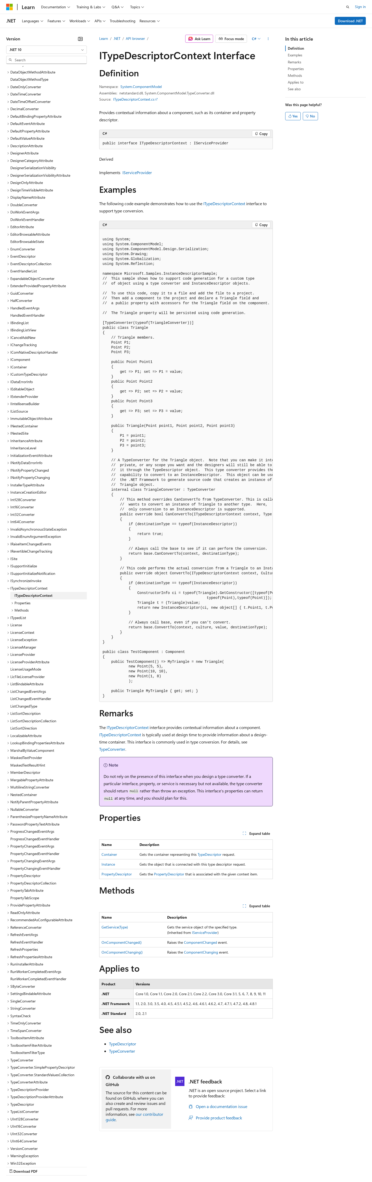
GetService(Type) (115, 927)
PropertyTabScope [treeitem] (24, 853)
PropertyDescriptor (117, 874)
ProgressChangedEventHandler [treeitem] (34, 794)
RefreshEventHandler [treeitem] (26, 897)
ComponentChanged (200, 942)
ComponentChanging (201, 952)
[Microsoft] (9, 7)
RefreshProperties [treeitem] (24, 904)
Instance (108, 864)
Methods (295, 75)
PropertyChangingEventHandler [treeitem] (35, 823)
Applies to (296, 82)
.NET (116, 38)
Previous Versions (47, 1166)
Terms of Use (189, 1166)
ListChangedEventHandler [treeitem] (30, 653)
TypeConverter (112, 749)
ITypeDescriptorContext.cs (133, 99)
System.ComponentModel (141, 86)
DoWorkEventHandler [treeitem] (27, 174)
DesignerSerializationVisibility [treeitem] (33, 123)
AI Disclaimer (16, 1166)
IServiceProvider (137, 172)
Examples (295, 55)
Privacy (113, 1166)
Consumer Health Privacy (148, 1166)
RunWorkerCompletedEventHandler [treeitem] (38, 934)
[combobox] (46, 50)
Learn (103, 38)
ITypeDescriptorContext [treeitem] (33, 550)
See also (294, 88)
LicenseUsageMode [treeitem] (25, 624)
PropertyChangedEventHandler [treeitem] (34, 808)
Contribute (92, 1166)
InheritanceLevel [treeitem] (23, 403)
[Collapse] (80, 38)
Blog (70, 1166)
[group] (186, 465)
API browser (135, 38)
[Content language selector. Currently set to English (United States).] (29, 1154)
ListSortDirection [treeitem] (23, 683)
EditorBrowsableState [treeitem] (27, 196)
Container (109, 854)
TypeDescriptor (209, 854)
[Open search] (348, 7)
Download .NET (350, 20)
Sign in (360, 6)
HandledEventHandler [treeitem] (27, 270)
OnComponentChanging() (122, 952)
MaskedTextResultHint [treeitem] (27, 720)
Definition (296, 48)
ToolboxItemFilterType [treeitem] (27, 1007)
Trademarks (214, 1166)
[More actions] (268, 39)
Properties (296, 68)
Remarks (294, 62)
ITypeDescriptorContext (224, 203)
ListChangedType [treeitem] (23, 661)
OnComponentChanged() (122, 942)
